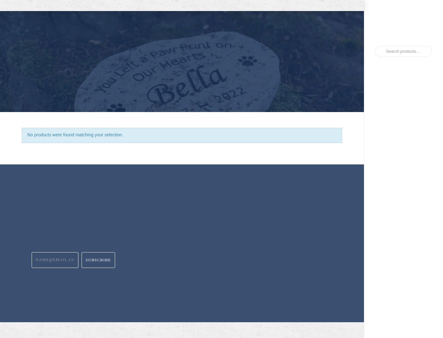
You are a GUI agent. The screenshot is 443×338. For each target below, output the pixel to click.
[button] (327, 63)
